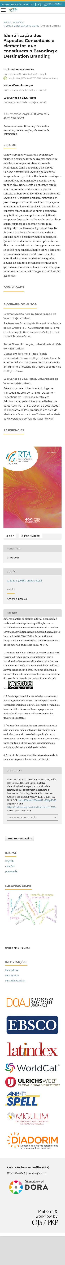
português (11, 900)
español (9, 895)
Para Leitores (12, 999)
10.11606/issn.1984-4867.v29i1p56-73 (37, 829)
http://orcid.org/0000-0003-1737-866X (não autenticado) (33, 78)
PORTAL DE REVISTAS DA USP (18, 4)
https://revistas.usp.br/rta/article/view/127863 (31, 836)
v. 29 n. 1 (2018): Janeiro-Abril (21, 25)
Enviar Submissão (19, 867)
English (9, 889)
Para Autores (12, 1004)
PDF (11, 564)
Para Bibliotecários (15, 1009)
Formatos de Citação (23, 846)
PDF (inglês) (31, 564)
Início (7, 22)
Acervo (18, 22)
